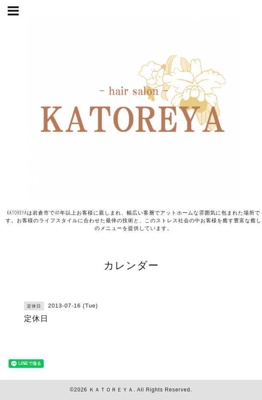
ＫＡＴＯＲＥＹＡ (111, 390)
